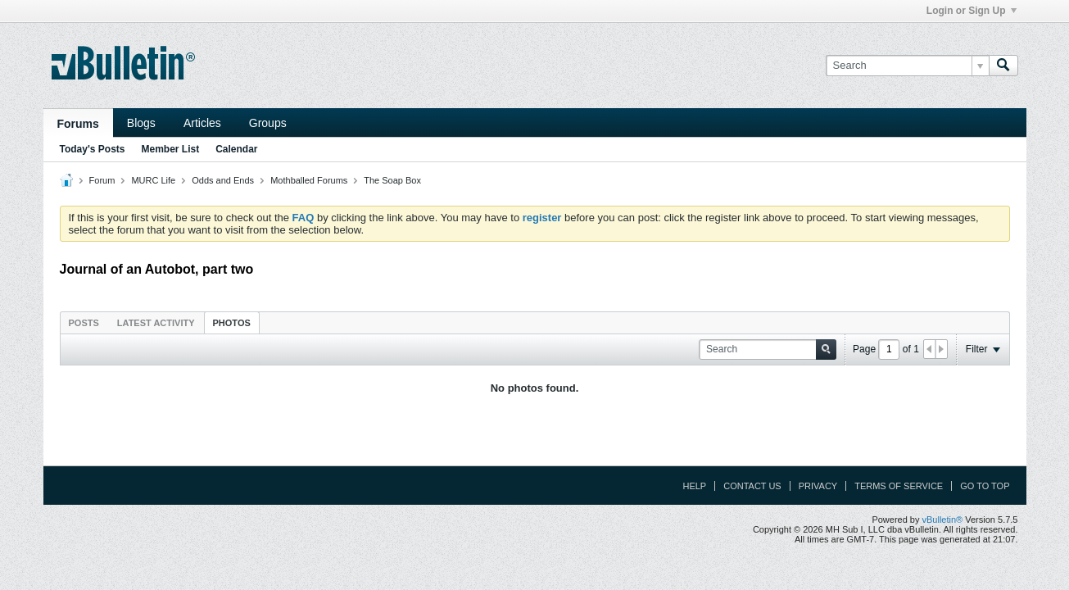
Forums (78, 123)
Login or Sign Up (971, 10)
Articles (202, 122)
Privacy (818, 486)
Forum (102, 180)
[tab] (84, 322)
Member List (171, 149)
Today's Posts (92, 149)
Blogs (141, 122)
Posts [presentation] (84, 323)
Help (694, 486)
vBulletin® (942, 519)
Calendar (236, 149)
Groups (268, 122)
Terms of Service (898, 486)
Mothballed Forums (308, 180)
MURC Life (153, 180)
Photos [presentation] (232, 323)
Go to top (984, 486)
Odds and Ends (223, 180)
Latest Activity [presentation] (156, 323)
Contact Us (752, 486)
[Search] (907, 65)
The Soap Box (392, 180)
